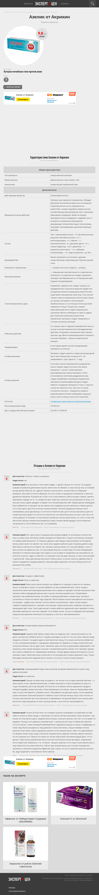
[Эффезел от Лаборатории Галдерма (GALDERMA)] (25, 799)
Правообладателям (86, 880)
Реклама (12, 888)
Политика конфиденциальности (73, 878)
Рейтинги (28, 4)
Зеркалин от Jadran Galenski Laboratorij (26, 865)
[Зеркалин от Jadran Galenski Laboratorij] (25, 843)
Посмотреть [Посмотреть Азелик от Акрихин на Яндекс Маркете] (23, 99)
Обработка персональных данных (78, 879)
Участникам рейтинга (17, 891)
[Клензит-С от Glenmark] (73, 799)
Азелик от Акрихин (24, 95)
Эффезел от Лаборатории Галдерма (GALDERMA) (25, 820)
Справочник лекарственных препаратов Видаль (71, 401)
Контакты (89, 875)
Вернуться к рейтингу (12, 87)
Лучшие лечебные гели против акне (23, 71)
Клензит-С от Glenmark (73, 818)
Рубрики (65, 4)
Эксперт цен (46, 4)
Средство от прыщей (52, 101)
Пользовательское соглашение (52, 878)
